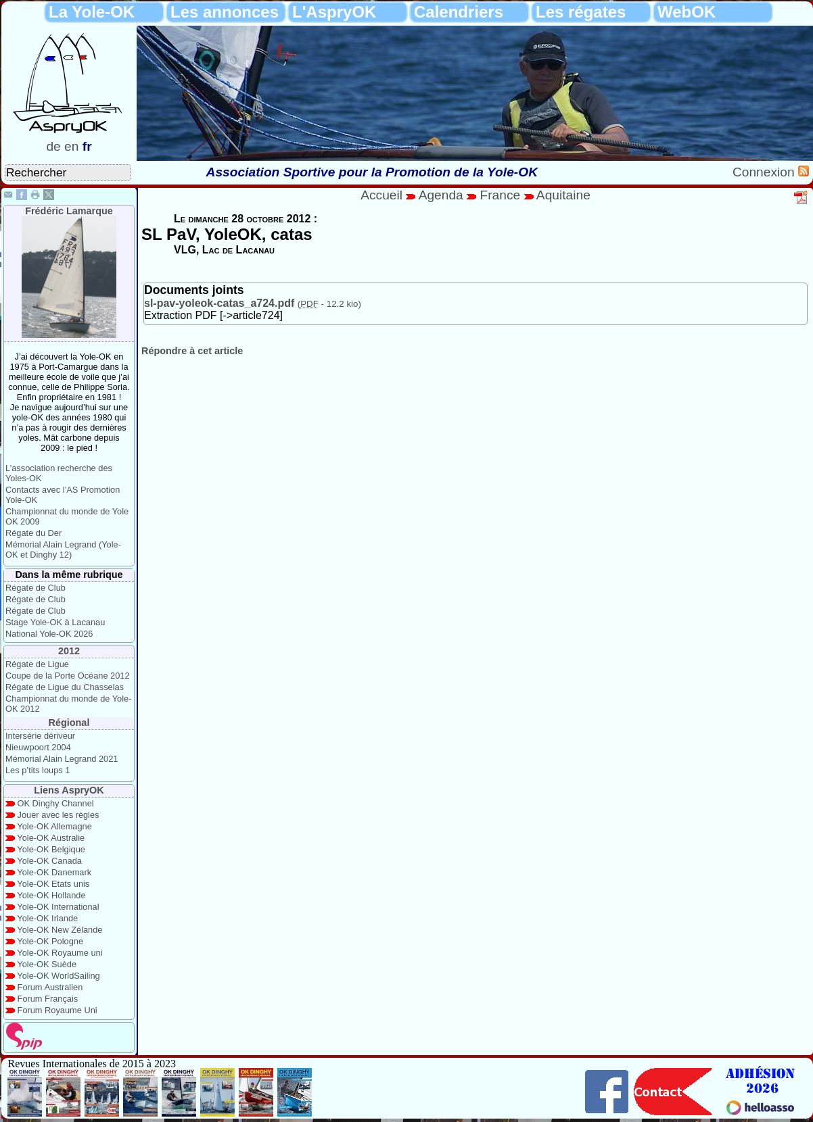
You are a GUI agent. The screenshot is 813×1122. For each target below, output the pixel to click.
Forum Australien (50, 987)
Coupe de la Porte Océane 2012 (67, 675)
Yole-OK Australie (51, 838)
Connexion (765, 172)
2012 (69, 650)
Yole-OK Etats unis (53, 884)
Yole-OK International (58, 907)
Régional (69, 722)
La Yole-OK (92, 12)
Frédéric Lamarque (69, 210)
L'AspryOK (334, 12)
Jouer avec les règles (58, 815)
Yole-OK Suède (46, 964)
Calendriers (458, 12)
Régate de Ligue (37, 664)
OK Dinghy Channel (56, 803)
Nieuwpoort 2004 (38, 747)
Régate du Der (33, 533)
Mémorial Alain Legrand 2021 (61, 759)
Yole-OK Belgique (51, 849)
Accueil (381, 195)
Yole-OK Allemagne (54, 826)
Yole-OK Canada (49, 861)
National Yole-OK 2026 (49, 634)
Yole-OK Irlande (47, 918)
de (53, 146)
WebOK (686, 12)
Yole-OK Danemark (54, 872)
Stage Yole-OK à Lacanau (55, 622)
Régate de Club (35, 588)
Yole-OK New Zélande (59, 930)
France (500, 195)
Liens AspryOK (68, 790)
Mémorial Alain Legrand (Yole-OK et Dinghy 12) (63, 549)
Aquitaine (563, 195)
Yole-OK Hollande (51, 895)
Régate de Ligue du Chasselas (64, 687)
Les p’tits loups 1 (37, 770)
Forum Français (48, 999)
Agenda (443, 195)
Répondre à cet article (192, 350)
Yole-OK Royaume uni (59, 953)
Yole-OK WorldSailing (58, 976)
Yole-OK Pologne (50, 941)
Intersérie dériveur (40, 736)
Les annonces (224, 12)
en (71, 146)
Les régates (581, 12)
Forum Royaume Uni (57, 1010)
